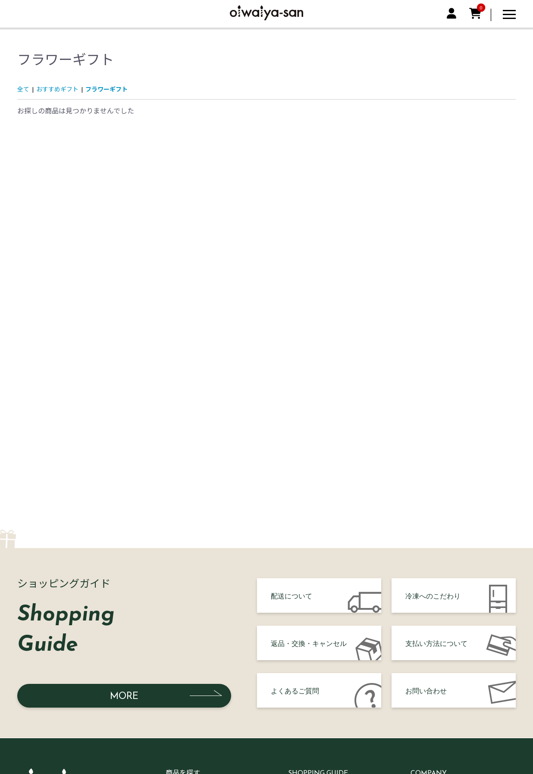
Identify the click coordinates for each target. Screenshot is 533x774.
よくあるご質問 (295, 690)
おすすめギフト (57, 89)
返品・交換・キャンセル (309, 642)
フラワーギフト (106, 89)
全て (23, 89)
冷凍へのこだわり (433, 595)
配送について (291, 595)
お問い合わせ (426, 690)
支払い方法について (436, 642)
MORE (124, 695)
